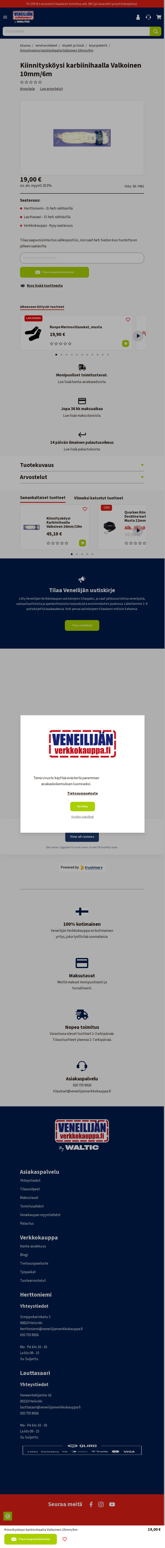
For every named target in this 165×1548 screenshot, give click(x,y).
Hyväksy (82, 806)
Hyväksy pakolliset (82, 817)
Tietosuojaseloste (82, 793)
